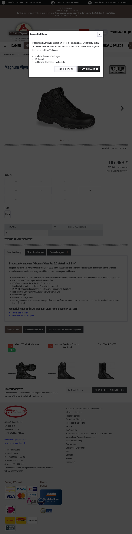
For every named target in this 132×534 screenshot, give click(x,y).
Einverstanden (88, 69)
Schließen (66, 69)
